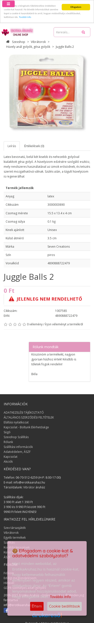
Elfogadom (75, 7)
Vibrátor (29, 487)
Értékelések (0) (34, 146)
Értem (37, 606)
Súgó (7, 432)
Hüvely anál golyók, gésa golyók (28, 47)
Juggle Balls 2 (65, 47)
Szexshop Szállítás (16, 437)
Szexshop (15, 42)
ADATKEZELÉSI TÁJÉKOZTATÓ (24, 412)
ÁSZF (7, 557)
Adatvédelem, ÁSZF (17, 452)
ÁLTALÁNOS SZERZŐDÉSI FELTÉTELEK (29, 417)
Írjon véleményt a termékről (64, 324)
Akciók (8, 461)
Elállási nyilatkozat (16, 422)
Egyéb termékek (15, 537)
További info (25, 17)
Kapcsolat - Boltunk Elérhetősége (26, 427)
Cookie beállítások (64, 606)
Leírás (12, 146)
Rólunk (8, 442)
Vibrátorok (38, 42)
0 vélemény (35, 324)
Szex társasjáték (15, 528)
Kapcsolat (10, 457)
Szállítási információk (18, 447)
